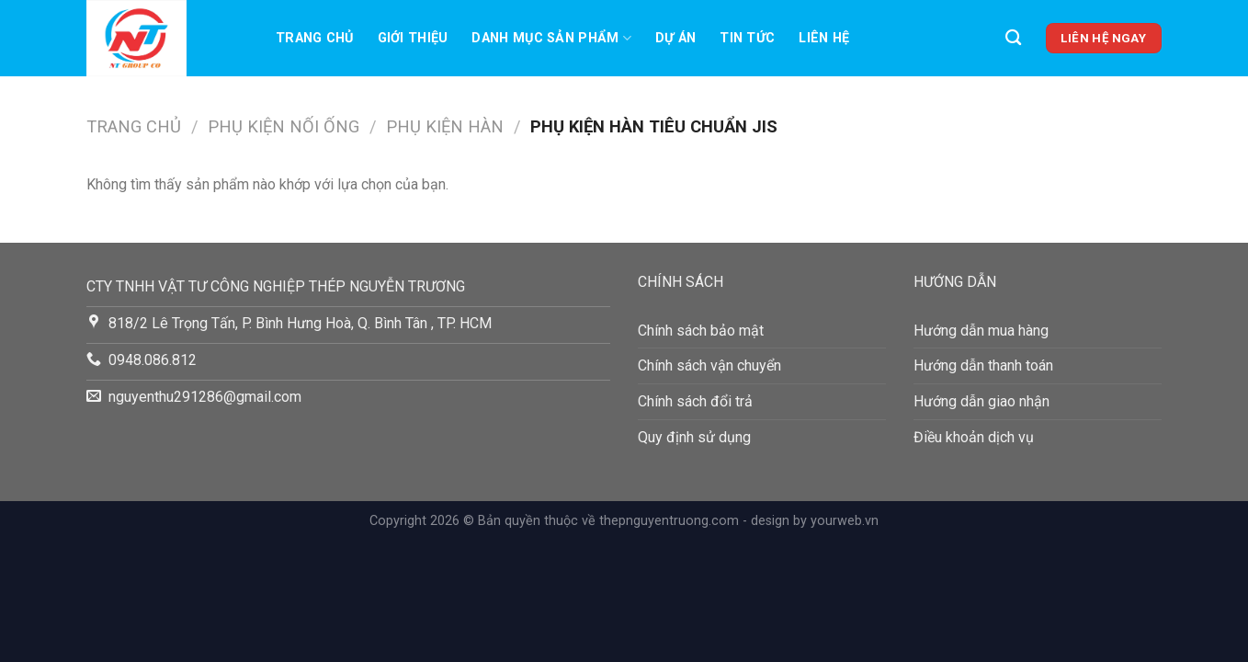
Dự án (675, 38)
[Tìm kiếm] (1013, 38)
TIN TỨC (747, 38)
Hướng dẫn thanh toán (983, 365)
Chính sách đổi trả (695, 401)
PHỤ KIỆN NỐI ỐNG (283, 126)
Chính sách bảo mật (701, 330)
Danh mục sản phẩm (550, 38)
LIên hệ (824, 38)
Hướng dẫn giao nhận (981, 401)
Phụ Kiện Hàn (445, 126)
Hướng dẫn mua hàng (981, 330)
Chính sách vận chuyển (709, 365)
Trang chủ (315, 38)
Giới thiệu (413, 38)
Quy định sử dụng (694, 437)
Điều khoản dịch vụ (973, 437)
